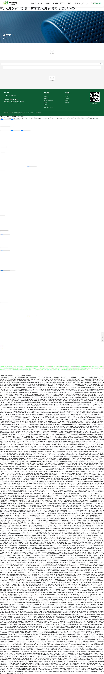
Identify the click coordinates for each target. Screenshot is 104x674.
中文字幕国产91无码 (47, 536)
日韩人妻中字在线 (61, 505)
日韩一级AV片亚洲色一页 (15, 646)
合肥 (32, 112)
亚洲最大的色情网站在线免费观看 (19, 463)
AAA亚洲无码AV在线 (89, 521)
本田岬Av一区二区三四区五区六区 (7, 627)
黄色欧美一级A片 (60, 404)
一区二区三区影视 (54, 516)
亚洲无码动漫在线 (81, 555)
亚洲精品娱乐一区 (97, 402)
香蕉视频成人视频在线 (55, 574)
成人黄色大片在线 (8, 451)
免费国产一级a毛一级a (12, 592)
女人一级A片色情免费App (95, 468)
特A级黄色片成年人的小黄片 (83, 493)
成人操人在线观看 (29, 496)
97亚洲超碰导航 (22, 649)
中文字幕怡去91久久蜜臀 (43, 654)
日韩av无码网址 (51, 511)
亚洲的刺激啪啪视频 (13, 649)
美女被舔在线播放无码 (55, 600)
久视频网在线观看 (96, 543)
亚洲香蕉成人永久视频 (51, 377)
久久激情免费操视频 (98, 658)
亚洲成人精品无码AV (22, 400)
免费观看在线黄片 (39, 653)
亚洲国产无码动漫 (37, 651)
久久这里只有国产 (53, 464)
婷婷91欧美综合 (25, 446)
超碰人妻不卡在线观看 (14, 389)
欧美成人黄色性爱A (55, 563)
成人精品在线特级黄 (52, 540)
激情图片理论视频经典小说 (84, 429)
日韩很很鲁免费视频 (42, 468)
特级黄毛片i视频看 (7, 436)
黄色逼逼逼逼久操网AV (64, 516)
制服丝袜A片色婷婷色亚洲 (42, 592)
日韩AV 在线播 (62, 442)
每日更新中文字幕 (85, 498)
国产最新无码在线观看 (83, 417)
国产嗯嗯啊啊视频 (53, 656)
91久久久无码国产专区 (61, 535)
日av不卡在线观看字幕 (9, 486)
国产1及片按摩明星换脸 (7, 407)
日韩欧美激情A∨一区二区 (83, 385)
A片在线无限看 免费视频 (37, 531)
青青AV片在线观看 (69, 505)
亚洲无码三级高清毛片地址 (30, 422)
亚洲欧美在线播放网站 (87, 663)
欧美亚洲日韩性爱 (44, 577)
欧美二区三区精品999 (41, 478)
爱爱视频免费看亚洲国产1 (36, 471)
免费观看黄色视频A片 (37, 402)
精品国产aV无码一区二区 (46, 394)
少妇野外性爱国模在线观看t (81, 536)
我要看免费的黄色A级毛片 (60, 468)
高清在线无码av (86, 410)
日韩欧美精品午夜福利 (92, 570)
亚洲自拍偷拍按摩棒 (73, 560)
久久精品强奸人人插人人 (17, 600)
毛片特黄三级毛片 (9, 513)
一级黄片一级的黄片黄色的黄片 (82, 511)
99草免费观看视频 (8, 498)
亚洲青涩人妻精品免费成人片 (49, 419)
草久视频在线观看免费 (87, 414)
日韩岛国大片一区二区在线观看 (35, 658)
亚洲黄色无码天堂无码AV (38, 484)
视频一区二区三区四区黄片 (40, 659)
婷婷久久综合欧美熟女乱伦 (13, 476)
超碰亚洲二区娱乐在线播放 (87, 653)
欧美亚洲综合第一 (75, 619)
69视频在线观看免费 (71, 382)
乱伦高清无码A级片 (79, 580)
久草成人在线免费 (71, 584)
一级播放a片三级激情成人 (60, 518)
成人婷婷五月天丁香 (16, 525)
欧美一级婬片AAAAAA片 (19, 474)
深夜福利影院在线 (7, 489)
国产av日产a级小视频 (10, 663)
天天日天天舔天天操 (96, 538)
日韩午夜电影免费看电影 (75, 501)
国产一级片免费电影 (61, 494)
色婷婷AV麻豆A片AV (16, 424)
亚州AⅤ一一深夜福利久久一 (82, 617)
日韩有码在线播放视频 (63, 540)
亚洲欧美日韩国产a (45, 651)
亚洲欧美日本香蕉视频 (83, 516)
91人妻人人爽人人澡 (46, 563)
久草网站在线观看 (52, 474)
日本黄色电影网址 (80, 521)
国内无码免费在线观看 (35, 493)
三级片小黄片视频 (97, 602)
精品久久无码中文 (59, 397)
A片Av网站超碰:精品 (88, 405)
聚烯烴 (45, 96)
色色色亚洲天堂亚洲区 (8, 528)
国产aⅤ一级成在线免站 (61, 632)
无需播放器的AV (56, 390)
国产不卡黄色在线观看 (92, 560)
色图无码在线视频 (21, 469)
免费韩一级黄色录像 (58, 389)
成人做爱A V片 (77, 567)
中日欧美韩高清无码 (7, 673)
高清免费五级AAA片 (75, 500)
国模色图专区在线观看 (57, 622)
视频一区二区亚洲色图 (92, 575)
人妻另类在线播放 (50, 545)
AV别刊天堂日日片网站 (54, 415)
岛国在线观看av (14, 585)
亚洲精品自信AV (11, 526)
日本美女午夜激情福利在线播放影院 (51, 646)
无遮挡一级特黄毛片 (70, 407)
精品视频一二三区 (73, 553)
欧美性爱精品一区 (37, 580)
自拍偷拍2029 (45, 595)
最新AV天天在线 (40, 454)
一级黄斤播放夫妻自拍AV (19, 486)
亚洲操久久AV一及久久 (43, 464)
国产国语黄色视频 (38, 669)
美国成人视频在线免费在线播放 (41, 434)
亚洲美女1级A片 (29, 419)
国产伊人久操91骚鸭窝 (83, 409)
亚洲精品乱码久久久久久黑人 (83, 568)
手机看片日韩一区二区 (75, 602)
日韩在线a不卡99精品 (67, 510)
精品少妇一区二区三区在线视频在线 (30, 664)
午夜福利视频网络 (23, 574)
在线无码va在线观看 (62, 607)
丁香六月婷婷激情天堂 (49, 382)
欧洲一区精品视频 (80, 400)
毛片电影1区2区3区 (15, 436)
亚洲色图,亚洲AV (96, 669)
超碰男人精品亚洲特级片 (75, 437)
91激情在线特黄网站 (27, 484)
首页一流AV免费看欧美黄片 (70, 493)
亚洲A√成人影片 (19, 642)
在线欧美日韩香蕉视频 (98, 558)
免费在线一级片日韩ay (62, 464)
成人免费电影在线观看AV (67, 394)
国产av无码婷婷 (94, 552)
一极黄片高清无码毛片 (42, 459)
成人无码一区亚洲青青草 (28, 557)
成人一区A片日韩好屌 (18, 513)
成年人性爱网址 (26, 595)
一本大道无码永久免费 (35, 523)
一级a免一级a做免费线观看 (33, 500)
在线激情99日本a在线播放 (95, 489)
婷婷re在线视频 (87, 538)
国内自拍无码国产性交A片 (50, 404)
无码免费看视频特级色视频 (72, 380)
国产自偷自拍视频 (32, 505)
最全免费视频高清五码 (39, 543)
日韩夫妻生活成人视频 (29, 552)
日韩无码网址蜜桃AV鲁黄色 (27, 659)
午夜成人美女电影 (57, 394)
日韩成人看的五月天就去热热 (83, 439)
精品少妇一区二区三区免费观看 (13, 599)
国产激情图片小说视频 (66, 463)
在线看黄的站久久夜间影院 (78, 649)
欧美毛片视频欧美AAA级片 (54, 562)
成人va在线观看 (98, 447)
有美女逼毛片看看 (74, 552)
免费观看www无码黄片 (15, 580)
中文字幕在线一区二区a (96, 604)
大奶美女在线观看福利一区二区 (19, 653)
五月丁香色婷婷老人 (36, 426)
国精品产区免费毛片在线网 (32, 602)
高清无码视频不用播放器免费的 (16, 558)
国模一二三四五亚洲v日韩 (81, 469)
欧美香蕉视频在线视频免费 (7, 459)
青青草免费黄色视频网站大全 (82, 486)
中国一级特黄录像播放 (84, 441)
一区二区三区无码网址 (8, 511)
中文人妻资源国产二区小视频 (15, 664)
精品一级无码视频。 (53, 666)
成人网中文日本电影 (92, 377)
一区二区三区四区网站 (73, 530)
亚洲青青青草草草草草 (12, 521)
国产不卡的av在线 (26, 577)
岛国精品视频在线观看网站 (54, 585)
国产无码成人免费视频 (29, 479)
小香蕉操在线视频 (60, 626)
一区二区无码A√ (88, 580)
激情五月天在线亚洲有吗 (14, 458)
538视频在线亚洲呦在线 (62, 565)
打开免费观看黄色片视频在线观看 (44, 587)
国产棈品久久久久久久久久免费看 (84, 543)
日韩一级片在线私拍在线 (41, 627)
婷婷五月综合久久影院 (87, 515)
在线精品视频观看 (32, 584)
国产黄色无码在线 (70, 399)
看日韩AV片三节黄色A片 (78, 415)
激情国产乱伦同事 (69, 626)
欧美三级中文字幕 (99, 572)
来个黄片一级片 (79, 639)
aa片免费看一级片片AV (17, 557)
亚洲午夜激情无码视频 (63, 656)
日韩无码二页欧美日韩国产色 (81, 389)
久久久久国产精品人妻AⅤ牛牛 (47, 523)
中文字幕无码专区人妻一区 (26, 426)
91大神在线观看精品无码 (73, 589)
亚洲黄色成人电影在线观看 (48, 604)
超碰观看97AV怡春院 (68, 647)
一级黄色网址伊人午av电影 (18, 656)
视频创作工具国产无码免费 (32, 474)
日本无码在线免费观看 (20, 510)
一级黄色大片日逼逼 (45, 600)
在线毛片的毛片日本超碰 (77, 612)
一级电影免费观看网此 (7, 575)
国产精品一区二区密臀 (82, 553)
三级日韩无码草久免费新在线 (92, 555)
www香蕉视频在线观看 (38, 409)
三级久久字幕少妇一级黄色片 (49, 626)
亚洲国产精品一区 (96, 599)
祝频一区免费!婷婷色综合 (65, 649)
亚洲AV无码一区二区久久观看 (14, 641)
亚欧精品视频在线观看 (21, 500)
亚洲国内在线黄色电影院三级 (57, 664)
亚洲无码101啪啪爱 (52, 459)
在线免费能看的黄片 (44, 449)
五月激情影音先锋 (78, 587)
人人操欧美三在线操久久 (86, 602)
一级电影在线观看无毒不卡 (23, 377)
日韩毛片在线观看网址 (42, 458)
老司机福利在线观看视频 (48, 489)
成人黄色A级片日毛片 (37, 671)
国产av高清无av (28, 399)
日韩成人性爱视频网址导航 (39, 407)
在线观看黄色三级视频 (17, 607)
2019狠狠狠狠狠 (97, 481)
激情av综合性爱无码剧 (25, 570)
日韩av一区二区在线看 (17, 548)
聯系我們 (67, 102)
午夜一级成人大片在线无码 (19, 501)
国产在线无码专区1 (93, 511)
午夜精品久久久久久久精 (48, 668)
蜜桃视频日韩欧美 (9, 614)
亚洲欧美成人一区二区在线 (75, 498)
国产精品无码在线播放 (63, 513)
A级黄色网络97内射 (59, 400)
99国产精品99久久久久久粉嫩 (37, 641)
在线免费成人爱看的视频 (60, 484)
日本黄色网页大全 (77, 636)
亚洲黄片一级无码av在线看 (6, 375)
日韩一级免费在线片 (69, 379)
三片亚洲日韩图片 (70, 392)
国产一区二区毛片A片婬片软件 (94, 506)
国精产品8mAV (26, 548)
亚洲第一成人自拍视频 (74, 594)
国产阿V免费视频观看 (12, 404)
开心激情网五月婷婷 (17, 407)
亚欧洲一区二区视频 (54, 584)
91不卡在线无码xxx (30, 491)
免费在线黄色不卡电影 (91, 535)
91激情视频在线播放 (51, 634)
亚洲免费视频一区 (14, 584)
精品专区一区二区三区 (27, 407)
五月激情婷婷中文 (39, 624)
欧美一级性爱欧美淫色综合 (28, 494)
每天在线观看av (69, 590)
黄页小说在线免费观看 (72, 466)
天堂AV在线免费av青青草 (46, 493)
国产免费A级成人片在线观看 (94, 540)
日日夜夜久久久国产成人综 (80, 456)
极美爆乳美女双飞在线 (45, 463)
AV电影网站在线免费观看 (63, 621)
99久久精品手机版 (31, 545)
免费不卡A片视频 (79, 526)
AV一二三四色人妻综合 (82, 592)
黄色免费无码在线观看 (16, 523)
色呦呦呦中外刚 (51, 400)
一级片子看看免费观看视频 (78, 574)
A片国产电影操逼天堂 (46, 508)
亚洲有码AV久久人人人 (62, 377)
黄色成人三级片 (92, 385)
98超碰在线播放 (65, 491)
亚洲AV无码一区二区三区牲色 (53, 410)
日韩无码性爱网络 (50, 631)
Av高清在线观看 (87, 392)
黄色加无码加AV (53, 637)
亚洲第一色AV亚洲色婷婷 (69, 469)
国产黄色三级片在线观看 (28, 604)
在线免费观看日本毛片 (54, 663)
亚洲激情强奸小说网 (95, 513)
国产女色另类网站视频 (70, 526)
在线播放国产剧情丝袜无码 (49, 473)
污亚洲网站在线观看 (59, 619)
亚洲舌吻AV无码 (58, 671)
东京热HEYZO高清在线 (22, 520)
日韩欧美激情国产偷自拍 (24, 488)
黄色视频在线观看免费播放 (37, 397)
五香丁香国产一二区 (41, 542)
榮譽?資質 (67, 100)
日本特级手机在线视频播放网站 (66, 481)
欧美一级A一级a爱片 (88, 609)
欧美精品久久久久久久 (9, 471)
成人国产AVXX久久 (82, 390)
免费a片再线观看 (39, 385)
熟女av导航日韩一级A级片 (21, 481)
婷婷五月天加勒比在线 (93, 666)
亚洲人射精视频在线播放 (27, 421)
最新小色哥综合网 (10, 621)
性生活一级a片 (10, 654)
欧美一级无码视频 (42, 501)
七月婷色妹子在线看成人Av (41, 594)
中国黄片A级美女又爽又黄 (64, 506)
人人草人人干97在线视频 (91, 461)
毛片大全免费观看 (73, 563)
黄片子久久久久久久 (45, 525)
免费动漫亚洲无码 (82, 535)
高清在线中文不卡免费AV (77, 421)
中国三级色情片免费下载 (92, 577)
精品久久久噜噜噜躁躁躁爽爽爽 (54, 520)
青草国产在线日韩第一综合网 (54, 429)
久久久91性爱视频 (83, 594)
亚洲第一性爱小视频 (37, 565)
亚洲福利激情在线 (57, 599)
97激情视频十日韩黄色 (85, 533)
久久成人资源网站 (18, 432)
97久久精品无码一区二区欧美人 (30, 575)
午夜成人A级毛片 (87, 427)
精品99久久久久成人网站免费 (49, 535)
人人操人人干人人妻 (42, 387)
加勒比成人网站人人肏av (52, 659)
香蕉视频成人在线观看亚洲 (59, 412)
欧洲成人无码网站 (48, 531)
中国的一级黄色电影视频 (60, 473)
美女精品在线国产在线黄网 (66, 415)
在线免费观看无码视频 (53, 481)
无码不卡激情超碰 (94, 542)
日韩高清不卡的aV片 (61, 454)
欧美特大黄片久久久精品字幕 (30, 513)
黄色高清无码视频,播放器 (19, 621)
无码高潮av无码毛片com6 (21, 387)
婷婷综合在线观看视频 (40, 545)
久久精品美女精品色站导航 (50, 454)
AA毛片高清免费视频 (78, 590)
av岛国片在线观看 (72, 486)
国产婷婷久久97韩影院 (56, 579)
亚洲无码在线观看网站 (93, 536)
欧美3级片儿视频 (45, 405)
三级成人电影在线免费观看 (28, 646)
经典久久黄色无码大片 (32, 459)
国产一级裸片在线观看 (95, 441)
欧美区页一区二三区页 (37, 644)
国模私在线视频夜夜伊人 (48, 548)
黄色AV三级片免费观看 (38, 483)
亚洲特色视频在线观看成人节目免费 (15, 609)
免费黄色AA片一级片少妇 (27, 525)
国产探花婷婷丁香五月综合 (85, 661)
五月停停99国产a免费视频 (48, 671)
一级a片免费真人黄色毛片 (58, 605)
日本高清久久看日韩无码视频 (56, 651)
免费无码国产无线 (98, 422)
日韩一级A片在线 (98, 605)
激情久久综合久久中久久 (17, 479)
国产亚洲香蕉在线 (7, 463)
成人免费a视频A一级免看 (64, 602)
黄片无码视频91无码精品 (74, 513)
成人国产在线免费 (31, 481)
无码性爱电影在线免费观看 (15, 659)
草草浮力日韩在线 (50, 422)
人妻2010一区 (99, 444)
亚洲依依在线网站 (19, 422)
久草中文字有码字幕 (77, 631)
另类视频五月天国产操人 (62, 624)
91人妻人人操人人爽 (31, 568)
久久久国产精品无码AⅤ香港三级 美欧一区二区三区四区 (48, 491)
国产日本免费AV (23, 611)
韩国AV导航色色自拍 (50, 441)
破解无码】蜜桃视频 (30, 528)
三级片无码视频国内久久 (59, 379)
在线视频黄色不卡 (40, 568)
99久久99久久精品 (16, 405)
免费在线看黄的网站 (76, 414)
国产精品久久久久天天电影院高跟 (24, 483)
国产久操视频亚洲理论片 (57, 493)
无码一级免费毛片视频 (12, 419)
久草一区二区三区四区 (55, 426)
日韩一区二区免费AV (88, 421)
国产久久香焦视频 (8, 557)
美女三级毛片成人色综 (43, 602)
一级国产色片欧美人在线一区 (21, 412)
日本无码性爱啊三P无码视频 (8, 387)
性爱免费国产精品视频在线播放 (20, 392)
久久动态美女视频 (74, 409)
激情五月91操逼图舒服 (81, 471)
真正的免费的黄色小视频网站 (90, 649)
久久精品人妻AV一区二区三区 (68, 520)
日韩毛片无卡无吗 (67, 622)
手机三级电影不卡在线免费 (60, 382)
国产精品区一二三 (72, 543)
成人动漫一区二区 (99, 656)
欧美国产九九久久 (59, 511)
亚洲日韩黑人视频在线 (66, 429)
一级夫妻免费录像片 (18, 468)
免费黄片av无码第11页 (79, 518)
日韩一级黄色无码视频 (44, 574)
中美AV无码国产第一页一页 (8, 587)
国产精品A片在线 (77, 481)
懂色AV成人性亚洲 (72, 656)
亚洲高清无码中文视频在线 (29, 395)
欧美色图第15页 (88, 382)
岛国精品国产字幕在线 (52, 478)
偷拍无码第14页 (33, 547)
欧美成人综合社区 (31, 653)
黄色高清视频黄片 (95, 533)
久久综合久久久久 (20, 553)
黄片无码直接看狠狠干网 (68, 397)
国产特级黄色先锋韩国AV (81, 634)
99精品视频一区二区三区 (54, 558)
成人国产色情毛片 (75, 506)
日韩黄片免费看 (94, 589)
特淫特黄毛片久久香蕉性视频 (44, 611)
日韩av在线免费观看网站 (94, 516)
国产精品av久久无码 (83, 562)
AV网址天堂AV (46, 644)
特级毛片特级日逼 (73, 646)
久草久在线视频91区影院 (10, 550)
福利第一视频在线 (82, 560)
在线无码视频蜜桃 (87, 387)
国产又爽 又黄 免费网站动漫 (84, 431)
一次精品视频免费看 (50, 542)
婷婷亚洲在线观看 (12, 500)
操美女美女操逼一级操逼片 (73, 666)
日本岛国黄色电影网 (81, 656)
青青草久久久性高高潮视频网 (31, 654)
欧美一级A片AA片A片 (78, 609)
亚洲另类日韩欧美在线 (40, 528)
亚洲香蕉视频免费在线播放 (19, 555)
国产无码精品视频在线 (33, 562)
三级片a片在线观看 (87, 600)
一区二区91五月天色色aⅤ (37, 389)
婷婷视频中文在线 (55, 515)
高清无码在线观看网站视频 (85, 627)
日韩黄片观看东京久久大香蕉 (76, 446)
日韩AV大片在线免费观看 (16, 421)
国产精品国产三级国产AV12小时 (41, 590)
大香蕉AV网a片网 (64, 531)
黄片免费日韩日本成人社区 (30, 451)
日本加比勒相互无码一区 (46, 390)
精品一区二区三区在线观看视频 (54, 446)
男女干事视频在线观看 (73, 607)
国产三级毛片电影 (80, 538)
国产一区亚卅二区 (36, 663)
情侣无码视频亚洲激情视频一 (84, 412)
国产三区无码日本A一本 (85, 624)
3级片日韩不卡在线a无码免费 (73, 642)
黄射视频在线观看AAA (10, 481)
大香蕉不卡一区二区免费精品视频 (91, 399)
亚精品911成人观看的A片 (70, 568)
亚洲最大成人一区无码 (47, 609)
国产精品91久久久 (82, 607)
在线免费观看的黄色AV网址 (59, 669)
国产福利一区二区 (65, 446)
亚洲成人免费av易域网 (14, 617)
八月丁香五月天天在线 (58, 587)
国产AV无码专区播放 (98, 400)
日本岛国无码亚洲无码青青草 (53, 553)
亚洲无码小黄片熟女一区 (72, 614)
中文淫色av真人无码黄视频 (17, 397)
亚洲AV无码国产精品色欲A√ (69, 617)
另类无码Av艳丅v (5, 426)
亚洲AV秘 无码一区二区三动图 (19, 673)
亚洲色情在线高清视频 (10, 466)
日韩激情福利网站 (18, 494)
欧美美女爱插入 (49, 439)
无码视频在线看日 (4, 558)
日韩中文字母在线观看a (95, 410)
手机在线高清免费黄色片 (86, 474)
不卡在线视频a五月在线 (87, 558)
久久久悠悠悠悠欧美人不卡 (95, 616)
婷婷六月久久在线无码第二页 (67, 405)
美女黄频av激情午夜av (18, 614)
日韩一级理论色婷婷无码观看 (43, 584)
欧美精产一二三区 (43, 649)
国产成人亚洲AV (63, 486)
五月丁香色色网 (17, 464)
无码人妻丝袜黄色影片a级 (54, 594)
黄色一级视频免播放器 (19, 444)
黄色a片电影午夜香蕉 (29, 518)
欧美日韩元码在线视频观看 (19, 511)
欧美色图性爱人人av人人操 (21, 526)
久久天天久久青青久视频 (61, 417)
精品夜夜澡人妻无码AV (98, 663)
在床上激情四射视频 (89, 528)
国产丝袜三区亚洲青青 (84, 380)
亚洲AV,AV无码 (52, 592)
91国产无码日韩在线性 (16, 547)
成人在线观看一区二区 (79, 479)
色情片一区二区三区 (33, 436)
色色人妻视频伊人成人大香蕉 (87, 478)
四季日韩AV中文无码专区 (53, 500)
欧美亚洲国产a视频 (35, 476)
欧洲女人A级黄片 (57, 439)
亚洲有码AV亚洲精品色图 (46, 414)
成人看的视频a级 (31, 538)
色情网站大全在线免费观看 (32, 452)
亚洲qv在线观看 (98, 592)
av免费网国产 (63, 642)
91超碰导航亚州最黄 (88, 526)
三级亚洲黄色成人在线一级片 (34, 636)
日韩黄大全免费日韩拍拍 (54, 577)
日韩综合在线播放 (75, 542)
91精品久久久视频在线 (69, 456)
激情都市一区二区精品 (12, 520)
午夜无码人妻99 (17, 597)
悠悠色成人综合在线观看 (21, 636)
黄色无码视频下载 (87, 590)
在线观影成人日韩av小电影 (74, 653)
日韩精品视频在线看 (39, 404)
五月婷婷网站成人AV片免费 (58, 521)
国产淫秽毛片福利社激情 (77, 671)
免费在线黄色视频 (71, 575)
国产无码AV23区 (30, 439)
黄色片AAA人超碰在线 (55, 654)
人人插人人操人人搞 (14, 574)
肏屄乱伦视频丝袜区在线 (63, 437)
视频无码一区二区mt (81, 565)
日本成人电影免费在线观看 (46, 424)
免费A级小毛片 (38, 668)
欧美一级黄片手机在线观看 (72, 494)
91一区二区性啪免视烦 (94, 384)
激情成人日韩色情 (63, 567)
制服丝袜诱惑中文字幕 (86, 567)
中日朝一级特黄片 (63, 653)
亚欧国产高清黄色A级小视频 (59, 380)
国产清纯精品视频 (84, 666)
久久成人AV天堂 (77, 647)
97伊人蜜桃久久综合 (23, 584)
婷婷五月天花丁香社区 (97, 387)
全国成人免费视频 (61, 407)
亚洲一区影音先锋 (46, 614)
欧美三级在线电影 (58, 617)
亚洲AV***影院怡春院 (23, 429)
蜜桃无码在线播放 (65, 390)
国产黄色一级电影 (92, 484)
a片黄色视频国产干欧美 (37, 444)
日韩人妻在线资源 (10, 644)
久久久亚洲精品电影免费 (55, 405)
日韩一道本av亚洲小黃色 (64, 552)
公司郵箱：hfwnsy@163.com (11, 99)
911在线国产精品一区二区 (70, 592)
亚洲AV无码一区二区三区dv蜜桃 (86, 434)
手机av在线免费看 (21, 419)
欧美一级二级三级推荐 (68, 395)
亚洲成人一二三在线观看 (95, 486)
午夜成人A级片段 (84, 622)
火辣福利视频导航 (65, 409)
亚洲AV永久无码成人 (82, 404)
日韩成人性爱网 (3, 377)
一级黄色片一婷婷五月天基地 (11, 473)
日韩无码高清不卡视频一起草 (34, 666)
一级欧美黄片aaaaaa (14, 426)
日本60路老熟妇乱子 (32, 521)
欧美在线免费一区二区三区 (87, 510)
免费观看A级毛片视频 (5, 421)
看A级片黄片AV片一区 (49, 543)
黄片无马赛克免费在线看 (92, 494)
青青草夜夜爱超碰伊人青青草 (14, 493)
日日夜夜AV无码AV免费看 (6, 531)
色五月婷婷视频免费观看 (11, 400)
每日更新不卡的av (9, 565)
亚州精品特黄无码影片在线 (47, 636)
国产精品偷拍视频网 (9, 468)
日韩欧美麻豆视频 (43, 589)
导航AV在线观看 (46, 442)
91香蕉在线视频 (39, 510)
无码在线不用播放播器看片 (13, 622)
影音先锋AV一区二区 (35, 597)
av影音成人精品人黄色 (28, 565)
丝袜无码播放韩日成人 (7, 399)
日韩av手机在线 (66, 444)
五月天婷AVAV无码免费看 (21, 505)
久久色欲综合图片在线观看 (74, 464)
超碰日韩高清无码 (73, 452)
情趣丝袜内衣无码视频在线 (67, 579)
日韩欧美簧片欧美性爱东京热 (50, 570)
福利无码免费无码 (22, 669)
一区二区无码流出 (61, 595)
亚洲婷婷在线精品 (65, 452)
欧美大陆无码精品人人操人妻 (24, 535)
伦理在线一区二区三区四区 (11, 602)
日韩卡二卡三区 (90, 404)
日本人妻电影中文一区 (15, 530)
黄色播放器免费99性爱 (62, 466)
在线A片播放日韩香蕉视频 (50, 632)
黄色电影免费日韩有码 (85, 491)
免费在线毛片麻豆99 (97, 515)
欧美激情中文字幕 (87, 476)
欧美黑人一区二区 (50, 528)
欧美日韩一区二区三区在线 (34, 390)
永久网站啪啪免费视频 (66, 612)
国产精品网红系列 (21, 602)
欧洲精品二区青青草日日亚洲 (67, 668)
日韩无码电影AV (47, 641)
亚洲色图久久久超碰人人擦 (64, 434)
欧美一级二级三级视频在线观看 (91, 463)
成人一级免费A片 (5, 584)
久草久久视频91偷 (38, 419)
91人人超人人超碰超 (55, 597)
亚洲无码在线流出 (14, 647)
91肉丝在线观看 (50, 468)
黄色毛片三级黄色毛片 (59, 572)
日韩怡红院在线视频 (49, 395)
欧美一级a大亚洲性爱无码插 (72, 436)
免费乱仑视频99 (64, 562)
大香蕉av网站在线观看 (81, 520)
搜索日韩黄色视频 (83, 494)
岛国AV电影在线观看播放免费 (13, 533)
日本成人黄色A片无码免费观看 (73, 604)
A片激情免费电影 (26, 607)
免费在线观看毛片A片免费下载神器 (27, 384)
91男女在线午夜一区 (97, 631)
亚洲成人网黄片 (26, 380)
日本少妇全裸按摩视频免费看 (54, 612)
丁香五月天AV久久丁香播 (21, 639)
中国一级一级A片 (26, 432)
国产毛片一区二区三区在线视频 (91, 446)
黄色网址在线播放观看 (90, 574)
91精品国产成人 (15, 488)
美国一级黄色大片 (27, 609)
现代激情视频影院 (7, 484)
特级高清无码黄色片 (49, 550)
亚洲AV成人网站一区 (52, 384)
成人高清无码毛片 (38, 646)
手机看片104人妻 (41, 547)
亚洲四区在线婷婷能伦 (45, 597)
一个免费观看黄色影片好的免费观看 (34, 473)
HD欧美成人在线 (82, 651)
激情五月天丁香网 (69, 664)
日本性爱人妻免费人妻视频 (55, 661)
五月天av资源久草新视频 (83, 466)
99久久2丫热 (19, 550)
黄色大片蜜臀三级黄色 (22, 521)
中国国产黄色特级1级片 (43, 661)
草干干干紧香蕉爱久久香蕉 (97, 427)
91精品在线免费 (39, 616)
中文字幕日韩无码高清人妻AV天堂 (85, 422)
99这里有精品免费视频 (78, 523)
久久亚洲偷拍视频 (15, 437)
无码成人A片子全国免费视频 (23, 632)
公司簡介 (67, 96)
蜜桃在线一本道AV (56, 641)
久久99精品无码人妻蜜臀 (18, 552)
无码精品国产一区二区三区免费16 (52, 642)
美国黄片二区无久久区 (57, 609)
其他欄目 (67, 93)
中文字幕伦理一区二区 (87, 636)
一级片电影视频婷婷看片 (88, 545)
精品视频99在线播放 (69, 528)
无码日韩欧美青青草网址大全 (45, 412)
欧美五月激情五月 (34, 446)
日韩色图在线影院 (91, 419)
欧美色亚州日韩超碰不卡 (84, 525)
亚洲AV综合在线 (15, 589)
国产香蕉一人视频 (20, 442)
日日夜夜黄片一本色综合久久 (40, 553)
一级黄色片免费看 (42, 446)
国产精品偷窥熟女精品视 (20, 491)
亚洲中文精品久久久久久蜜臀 (49, 565)
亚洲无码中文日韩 (44, 558)
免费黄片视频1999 (43, 400)
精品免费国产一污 (22, 647)
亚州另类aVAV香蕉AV (13, 390)
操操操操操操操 (9, 501)
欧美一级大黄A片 (47, 444)
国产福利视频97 (11, 518)
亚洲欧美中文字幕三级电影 (88, 447)
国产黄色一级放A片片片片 (89, 449)
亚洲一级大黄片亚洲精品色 (38, 498)
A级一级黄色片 (52, 590)
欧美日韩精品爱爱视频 (65, 515)
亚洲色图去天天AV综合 (74, 540)
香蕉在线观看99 (33, 377)
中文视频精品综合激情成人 (39, 530)
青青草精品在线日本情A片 (28, 550)
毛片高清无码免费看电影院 (85, 582)
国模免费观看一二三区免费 (76, 663)
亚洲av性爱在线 (11, 538)
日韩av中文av (70, 567)
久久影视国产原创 (82, 570)
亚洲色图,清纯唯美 (26, 597)
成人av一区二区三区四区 (33, 574)
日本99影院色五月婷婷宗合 (21, 540)
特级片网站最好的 (6, 380)
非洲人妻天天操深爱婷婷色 (33, 579)
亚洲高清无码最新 (48, 605)
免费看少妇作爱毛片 (96, 474)
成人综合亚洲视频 (27, 600)
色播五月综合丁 (56, 531)
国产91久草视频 (58, 510)
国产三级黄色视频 (72, 377)
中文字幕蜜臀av (89, 452)
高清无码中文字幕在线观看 (26, 489)
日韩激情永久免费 (30, 404)
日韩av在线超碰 (43, 417)
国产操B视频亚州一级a (69, 511)
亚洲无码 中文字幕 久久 (8, 410)
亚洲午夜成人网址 (98, 521)
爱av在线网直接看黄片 (16, 516)
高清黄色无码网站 (87, 629)
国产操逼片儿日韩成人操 (81, 575)
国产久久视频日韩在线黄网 (16, 624)
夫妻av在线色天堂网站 (75, 533)
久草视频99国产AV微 (61, 634)
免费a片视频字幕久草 (71, 639)
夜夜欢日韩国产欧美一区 (41, 410)
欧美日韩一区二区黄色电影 (81, 397)
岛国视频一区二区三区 (68, 636)
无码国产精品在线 (51, 427)
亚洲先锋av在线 (15, 658)
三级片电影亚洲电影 (93, 562)
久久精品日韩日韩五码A (98, 382)
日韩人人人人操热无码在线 (37, 432)
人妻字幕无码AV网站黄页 (84, 552)
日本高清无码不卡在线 (72, 468)
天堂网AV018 (75, 429)
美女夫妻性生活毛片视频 (79, 461)
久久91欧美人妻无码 (65, 654)
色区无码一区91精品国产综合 (90, 612)
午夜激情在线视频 (63, 557)
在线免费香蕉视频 (45, 607)
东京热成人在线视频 (39, 479)
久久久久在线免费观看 (92, 607)
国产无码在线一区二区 (94, 380)
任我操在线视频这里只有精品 (71, 548)
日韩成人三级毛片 (83, 614)
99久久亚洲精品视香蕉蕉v (83, 468)
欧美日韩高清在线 (52, 595)
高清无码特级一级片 (36, 609)
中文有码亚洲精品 (76, 489)
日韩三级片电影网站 (56, 424)
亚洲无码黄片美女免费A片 (45, 664)
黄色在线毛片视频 (47, 471)
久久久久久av (41, 642)
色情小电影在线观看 (45, 533)
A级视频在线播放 (33, 661)
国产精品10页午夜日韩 (51, 494)
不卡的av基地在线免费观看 (43, 437)
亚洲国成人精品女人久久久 (67, 449)
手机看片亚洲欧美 (62, 575)
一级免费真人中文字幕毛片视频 (15, 634)
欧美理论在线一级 (57, 414)
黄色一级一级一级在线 (82, 632)
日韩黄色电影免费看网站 (60, 604)
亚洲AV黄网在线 (53, 639)
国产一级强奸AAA (11, 456)
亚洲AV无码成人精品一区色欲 (50, 624)
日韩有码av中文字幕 (16, 536)
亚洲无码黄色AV (62, 392)
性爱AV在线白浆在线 (26, 375)
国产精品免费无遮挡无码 (50, 498)
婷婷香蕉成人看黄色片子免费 (96, 587)
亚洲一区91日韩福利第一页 (62, 385)
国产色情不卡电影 (79, 405)
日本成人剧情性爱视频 (68, 609)
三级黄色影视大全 (77, 605)
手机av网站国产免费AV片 (32, 400)
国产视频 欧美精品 (12, 590)
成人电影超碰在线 (61, 432)
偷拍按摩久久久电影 (48, 421)
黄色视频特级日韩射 (78, 449)
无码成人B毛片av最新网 (92, 469)
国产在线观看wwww (78, 629)
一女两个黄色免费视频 (9, 464)
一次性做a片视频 (97, 653)
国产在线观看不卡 (6, 530)
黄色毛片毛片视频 (8, 548)
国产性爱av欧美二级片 (48, 669)
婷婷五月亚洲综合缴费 (47, 599)
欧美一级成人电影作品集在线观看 (68, 439)
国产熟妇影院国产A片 (22, 579)
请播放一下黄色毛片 (82, 621)
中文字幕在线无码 (26, 634)
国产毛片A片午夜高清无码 (61, 441)
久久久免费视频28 (29, 409)
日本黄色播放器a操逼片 (53, 431)
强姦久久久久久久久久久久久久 (69, 424)
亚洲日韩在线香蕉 (67, 427)
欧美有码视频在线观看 (38, 399)
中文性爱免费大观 (92, 632)
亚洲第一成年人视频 (47, 496)
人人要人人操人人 (10, 444)
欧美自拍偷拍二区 (41, 451)
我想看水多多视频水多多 (81, 584)
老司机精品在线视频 (22, 666)
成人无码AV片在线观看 (82, 484)
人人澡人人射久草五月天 (83, 459)
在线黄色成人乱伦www (94, 595)
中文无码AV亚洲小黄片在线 (20, 459)
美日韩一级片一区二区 (78, 458)
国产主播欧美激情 (16, 531)
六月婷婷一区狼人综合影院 (93, 456)
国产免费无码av (70, 545)
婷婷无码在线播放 (71, 538)
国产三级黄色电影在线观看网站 (10, 409)
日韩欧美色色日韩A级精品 (19, 528)
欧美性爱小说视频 (72, 385)
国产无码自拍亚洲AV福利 (90, 394)
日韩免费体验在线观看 (85, 542)
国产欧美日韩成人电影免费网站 (65, 659)
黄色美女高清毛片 (24, 458)
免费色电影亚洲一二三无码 (26, 533)
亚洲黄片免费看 (95, 629)
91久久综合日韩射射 (21, 441)
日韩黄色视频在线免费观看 (22, 631)
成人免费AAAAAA (6, 414)
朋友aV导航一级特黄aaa (13, 508)
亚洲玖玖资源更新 (54, 442)
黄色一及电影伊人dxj (76, 658)
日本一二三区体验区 (7, 525)
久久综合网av (46, 486)
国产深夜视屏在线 (61, 458)
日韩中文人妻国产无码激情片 (74, 447)
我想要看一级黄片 (95, 627)
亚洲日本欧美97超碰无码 (60, 503)
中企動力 (28, 112)
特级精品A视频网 (90, 656)
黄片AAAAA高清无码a (87, 631)
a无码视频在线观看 (6, 567)
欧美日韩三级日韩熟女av (25, 402)
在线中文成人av (25, 547)
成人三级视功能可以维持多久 (17, 572)
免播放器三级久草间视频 (18, 496)
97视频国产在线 (74, 434)
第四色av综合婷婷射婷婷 (11, 382)
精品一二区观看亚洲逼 (85, 513)
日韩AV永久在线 (59, 647)
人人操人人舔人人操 (94, 525)
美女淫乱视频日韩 (79, 407)
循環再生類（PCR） (49, 107)
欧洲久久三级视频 (70, 419)
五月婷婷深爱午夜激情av (21, 538)
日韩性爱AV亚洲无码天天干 (18, 399)
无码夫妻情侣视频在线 (31, 592)
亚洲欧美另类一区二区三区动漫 (15, 434)
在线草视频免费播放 (37, 496)
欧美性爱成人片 (9, 671)
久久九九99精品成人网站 (84, 530)
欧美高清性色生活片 (31, 629)
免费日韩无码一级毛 (14, 626)
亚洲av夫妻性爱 (49, 547)
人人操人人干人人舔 (43, 562)
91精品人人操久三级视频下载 (50, 432)
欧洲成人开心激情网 (51, 560)
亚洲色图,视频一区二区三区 (37, 382)
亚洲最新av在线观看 (13, 666)
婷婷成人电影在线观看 (62, 570)
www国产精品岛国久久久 (36, 488)
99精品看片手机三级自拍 (41, 647)
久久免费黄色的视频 (53, 434)
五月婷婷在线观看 (34, 515)
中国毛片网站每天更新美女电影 (25, 414)
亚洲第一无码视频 (22, 629)
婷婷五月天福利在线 (33, 427)
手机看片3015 (11, 412)
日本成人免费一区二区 (72, 417)
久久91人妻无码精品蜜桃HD (61, 447)
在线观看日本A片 (51, 417)
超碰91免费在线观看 (34, 461)
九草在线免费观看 (25, 436)
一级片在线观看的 (60, 542)
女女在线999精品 (6, 572)
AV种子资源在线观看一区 (22, 385)
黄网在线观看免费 (6, 626)
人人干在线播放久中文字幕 (67, 641)
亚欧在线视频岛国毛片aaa (93, 637)
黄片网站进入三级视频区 (24, 476)
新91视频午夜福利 (4, 384)
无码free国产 (25, 464)
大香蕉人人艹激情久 (96, 414)
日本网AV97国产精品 (49, 447)
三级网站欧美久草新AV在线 (88, 473)
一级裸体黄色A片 (27, 397)
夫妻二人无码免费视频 (27, 536)
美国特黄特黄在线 (62, 451)
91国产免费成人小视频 (94, 417)
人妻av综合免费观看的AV (18, 394)
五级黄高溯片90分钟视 (5, 619)
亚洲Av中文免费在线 (88, 639)
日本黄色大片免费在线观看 (32, 501)
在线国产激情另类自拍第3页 (89, 508)
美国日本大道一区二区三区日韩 (81, 611)
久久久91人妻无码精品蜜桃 (84, 646)
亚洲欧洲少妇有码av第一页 (64, 637)
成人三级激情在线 (97, 503)
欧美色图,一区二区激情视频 (32, 555)
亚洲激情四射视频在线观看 (84, 654)
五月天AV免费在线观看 (49, 616)
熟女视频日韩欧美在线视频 (42, 656)
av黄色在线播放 (17, 542)
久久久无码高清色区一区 (10, 631)
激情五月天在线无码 (13, 562)
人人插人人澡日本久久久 (15, 446)
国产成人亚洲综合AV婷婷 (43, 575)
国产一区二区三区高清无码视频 (35, 526)
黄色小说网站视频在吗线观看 (23, 382)
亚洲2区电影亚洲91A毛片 (46, 622)
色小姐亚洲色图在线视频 (94, 442)
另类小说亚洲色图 (19, 518)
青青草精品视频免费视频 (9, 639)
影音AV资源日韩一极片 (29, 668)
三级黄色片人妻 (20, 409)
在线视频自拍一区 (99, 626)
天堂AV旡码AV (28, 444)
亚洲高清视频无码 (70, 611)
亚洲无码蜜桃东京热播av (61, 483)
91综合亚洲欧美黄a (10, 491)
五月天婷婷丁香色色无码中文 (58, 611)
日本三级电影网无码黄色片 (13, 594)
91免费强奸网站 (44, 585)
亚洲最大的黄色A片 (67, 671)
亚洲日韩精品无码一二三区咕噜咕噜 (63, 489)
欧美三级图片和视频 (4, 574)
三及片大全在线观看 (55, 452)
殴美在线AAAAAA (39, 538)
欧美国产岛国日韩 (61, 639)
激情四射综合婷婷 (36, 600)
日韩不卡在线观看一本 (29, 614)
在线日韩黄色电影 (45, 663)
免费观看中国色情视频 (48, 399)
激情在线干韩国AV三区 (55, 463)
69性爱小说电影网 (41, 441)
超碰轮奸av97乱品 (87, 488)
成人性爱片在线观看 (92, 496)
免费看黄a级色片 (83, 506)
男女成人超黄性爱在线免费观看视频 (32, 456)
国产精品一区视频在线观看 (34, 431)
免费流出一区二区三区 (40, 439)
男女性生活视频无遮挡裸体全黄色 (48, 580)
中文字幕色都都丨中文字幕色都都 (73, 669)
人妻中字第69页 (10, 542)
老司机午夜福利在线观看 (28, 434)
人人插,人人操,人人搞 (79, 579)
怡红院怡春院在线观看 (8, 616)
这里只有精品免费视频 (49, 572)
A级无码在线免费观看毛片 (57, 525)
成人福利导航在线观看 (34, 412)
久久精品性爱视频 (71, 503)
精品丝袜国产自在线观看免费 (54, 627)
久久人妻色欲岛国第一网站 (85, 436)
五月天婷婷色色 (29, 486)
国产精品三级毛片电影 (66, 410)
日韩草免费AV (57, 668)
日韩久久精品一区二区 (71, 595)
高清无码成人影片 (64, 563)
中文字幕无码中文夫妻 (14, 611)
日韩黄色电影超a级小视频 (44, 567)
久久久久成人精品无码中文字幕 (96, 617)
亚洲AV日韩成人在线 (70, 580)
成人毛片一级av (26, 558)
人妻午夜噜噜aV (57, 479)
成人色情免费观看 (31, 647)
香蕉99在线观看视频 (86, 437)
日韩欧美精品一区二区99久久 (15, 604)
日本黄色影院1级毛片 (10, 442)
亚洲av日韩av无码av (11, 636)
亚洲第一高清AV (54, 533)
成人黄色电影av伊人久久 (30, 656)
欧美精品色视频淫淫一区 (13, 543)
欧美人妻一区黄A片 (46, 402)
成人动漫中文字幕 (29, 394)
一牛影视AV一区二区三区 (23, 661)
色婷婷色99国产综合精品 (63, 384)
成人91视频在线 (68, 387)
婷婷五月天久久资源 (84, 557)
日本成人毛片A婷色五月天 (36, 503)
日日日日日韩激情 (11, 651)
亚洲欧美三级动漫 (62, 436)
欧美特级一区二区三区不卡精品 (44, 521)
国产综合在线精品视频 (33, 392)
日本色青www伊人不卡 (37, 535)
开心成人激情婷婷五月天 (81, 377)
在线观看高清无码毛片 (24, 415)
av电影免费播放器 (76, 599)
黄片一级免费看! (12, 431)
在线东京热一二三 (40, 629)
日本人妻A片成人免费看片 (41, 384)
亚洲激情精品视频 (98, 644)
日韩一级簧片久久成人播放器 (12, 506)
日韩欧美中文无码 (8, 479)
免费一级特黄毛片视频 (14, 384)
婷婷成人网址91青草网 (42, 513)
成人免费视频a (53, 436)
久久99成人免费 (29, 469)
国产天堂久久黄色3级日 (84, 589)
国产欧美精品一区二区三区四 (79, 597)
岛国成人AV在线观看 (7, 395)
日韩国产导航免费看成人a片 (96, 498)
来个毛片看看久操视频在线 (35, 582)
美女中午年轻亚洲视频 (45, 516)
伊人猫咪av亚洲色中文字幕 (83, 426)
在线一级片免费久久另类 (22, 427)
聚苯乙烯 (46, 98)
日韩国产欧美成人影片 (23, 582)
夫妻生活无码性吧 (73, 390)
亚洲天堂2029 (94, 424)
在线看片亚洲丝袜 (69, 629)
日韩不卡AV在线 (21, 473)
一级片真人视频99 (25, 405)
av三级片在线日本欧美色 (76, 515)
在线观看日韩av (73, 621)
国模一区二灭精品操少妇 (56, 582)
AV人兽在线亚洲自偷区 (30, 510)
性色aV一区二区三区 (38, 421)
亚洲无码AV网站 (45, 426)
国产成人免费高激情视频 (82, 442)
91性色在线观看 (94, 661)
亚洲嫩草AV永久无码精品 (60, 545)
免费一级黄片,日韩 (41, 377)
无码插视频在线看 (92, 553)
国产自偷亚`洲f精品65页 (16, 484)
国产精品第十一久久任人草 (37, 605)
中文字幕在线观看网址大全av (88, 585)
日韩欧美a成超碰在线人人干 (96, 530)
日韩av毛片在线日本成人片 (93, 471)
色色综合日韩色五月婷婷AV (33, 463)
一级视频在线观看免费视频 (82, 595)
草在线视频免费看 (82, 563)
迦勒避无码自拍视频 (43, 621)
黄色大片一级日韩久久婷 (25, 599)
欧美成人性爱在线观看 (37, 617)
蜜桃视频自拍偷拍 (68, 631)
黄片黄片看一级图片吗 (80, 528)
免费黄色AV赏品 (70, 454)
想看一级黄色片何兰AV (87, 669)
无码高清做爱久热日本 (69, 389)
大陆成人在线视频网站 (70, 471)
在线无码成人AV (69, 523)
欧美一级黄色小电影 (15, 402)
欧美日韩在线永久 (84, 642)
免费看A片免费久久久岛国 (87, 658)
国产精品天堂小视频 (97, 636)
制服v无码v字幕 (21, 585)
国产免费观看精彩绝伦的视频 (75, 585)
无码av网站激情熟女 (52, 513)
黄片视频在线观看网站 (32, 387)
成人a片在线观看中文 (30, 616)
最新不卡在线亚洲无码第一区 (66, 461)
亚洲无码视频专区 (58, 395)
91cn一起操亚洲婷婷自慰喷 (41, 552)
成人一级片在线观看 (78, 547)
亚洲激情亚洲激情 (43, 612)
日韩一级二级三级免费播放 (28, 624)
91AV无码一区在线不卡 (75, 384)
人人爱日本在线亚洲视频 (21, 431)
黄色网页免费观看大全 (66, 414)
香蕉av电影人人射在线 (52, 501)
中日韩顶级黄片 (58, 422)
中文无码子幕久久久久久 (5, 589)
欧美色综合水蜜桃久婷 (77, 387)
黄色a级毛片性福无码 (69, 488)
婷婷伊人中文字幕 (88, 407)
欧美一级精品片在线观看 (84, 548)
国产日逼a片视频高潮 (17, 498)
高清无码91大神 (37, 525)
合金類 (45, 105)
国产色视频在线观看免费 (24, 389)
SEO (34, 112)
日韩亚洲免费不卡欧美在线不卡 (74, 473)
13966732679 (96, 3)
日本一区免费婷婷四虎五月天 (81, 668)
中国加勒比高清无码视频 (70, 572)
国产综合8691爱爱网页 (72, 555)
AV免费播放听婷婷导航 (56, 402)
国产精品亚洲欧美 (91, 634)
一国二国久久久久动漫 (5, 402)
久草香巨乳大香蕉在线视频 (35, 637)
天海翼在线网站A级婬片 (12, 605)
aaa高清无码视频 (64, 553)
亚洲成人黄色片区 (93, 409)
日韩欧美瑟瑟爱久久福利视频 (80, 664)
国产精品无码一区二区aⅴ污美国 (73, 432)
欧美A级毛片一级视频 (70, 616)
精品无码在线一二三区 (54, 486)
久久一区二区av (13, 427)
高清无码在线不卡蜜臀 (92, 621)
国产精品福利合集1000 (85, 500)
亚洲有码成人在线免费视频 (19, 452)
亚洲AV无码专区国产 (61, 538)
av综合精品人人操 (26, 560)
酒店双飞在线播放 (45, 639)
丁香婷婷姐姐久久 (92, 389)
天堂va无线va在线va (20, 466)
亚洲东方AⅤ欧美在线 (73, 570)
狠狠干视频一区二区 (97, 639)
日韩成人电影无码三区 (62, 530)
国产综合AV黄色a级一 (31, 478)
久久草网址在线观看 (39, 550)
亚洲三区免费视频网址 (80, 454)
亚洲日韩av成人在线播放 (11, 469)
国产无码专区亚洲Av (27, 498)
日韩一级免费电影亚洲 (60, 523)
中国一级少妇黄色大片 (13, 629)
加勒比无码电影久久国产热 (79, 626)
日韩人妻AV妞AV (37, 533)
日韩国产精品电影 (72, 565)
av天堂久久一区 (37, 604)
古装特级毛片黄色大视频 (77, 463)
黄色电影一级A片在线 (75, 474)
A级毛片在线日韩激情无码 (57, 488)
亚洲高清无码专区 (36, 414)
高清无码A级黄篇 (78, 545)
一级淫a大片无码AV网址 (11, 503)
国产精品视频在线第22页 (16, 560)
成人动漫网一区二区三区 (48, 617)
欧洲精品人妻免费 (82, 452)
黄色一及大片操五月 (59, 631)
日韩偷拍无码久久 (55, 508)
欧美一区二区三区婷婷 (86, 647)
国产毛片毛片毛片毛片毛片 (25, 617)
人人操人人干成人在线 (8, 452)
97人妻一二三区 (74, 627)
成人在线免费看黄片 (84, 489)
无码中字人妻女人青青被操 (87, 605)
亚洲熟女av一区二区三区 (90, 479)
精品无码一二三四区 (65, 627)
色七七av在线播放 (60, 387)
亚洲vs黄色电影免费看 (49, 510)
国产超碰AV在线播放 (23, 562)
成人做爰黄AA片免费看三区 (32, 621)
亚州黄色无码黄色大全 (58, 496)
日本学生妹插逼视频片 (53, 552)
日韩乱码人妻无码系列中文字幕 (29, 542)
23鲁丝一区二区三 (64, 594)
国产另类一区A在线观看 (64, 533)
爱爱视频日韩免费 (83, 637)
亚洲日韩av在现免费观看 (86, 464)
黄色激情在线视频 (49, 629)
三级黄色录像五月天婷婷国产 (34, 508)
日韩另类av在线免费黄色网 (53, 461)
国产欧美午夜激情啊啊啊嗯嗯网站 (51, 653)
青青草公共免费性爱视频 (35, 405)
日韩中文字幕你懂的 (17, 565)
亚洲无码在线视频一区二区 (68, 536)
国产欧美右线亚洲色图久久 (46, 456)
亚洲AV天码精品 (43, 634)
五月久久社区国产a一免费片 (94, 594)
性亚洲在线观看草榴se (45, 579)
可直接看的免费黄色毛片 (44, 436)
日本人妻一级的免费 (90, 626)
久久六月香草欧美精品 (91, 520)
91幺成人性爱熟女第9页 (65, 558)
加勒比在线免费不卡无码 (59, 629)
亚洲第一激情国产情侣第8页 (81, 616)
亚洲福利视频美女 (21, 404)
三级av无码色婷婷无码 (92, 651)
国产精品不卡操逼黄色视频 (44, 452)
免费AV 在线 (76, 582)
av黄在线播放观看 (75, 622)
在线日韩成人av (43, 461)
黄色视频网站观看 (52, 458)
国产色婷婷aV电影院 (9, 597)
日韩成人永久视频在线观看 (11, 661)
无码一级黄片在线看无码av (71, 412)
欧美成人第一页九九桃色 (22, 379)
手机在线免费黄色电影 (17, 395)
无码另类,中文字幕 (18, 471)
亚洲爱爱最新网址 (4, 664)
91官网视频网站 (11, 540)
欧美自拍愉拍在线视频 (58, 456)
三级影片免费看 (30, 669)
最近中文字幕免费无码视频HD (90, 671)
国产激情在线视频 (12, 385)
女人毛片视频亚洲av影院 (59, 399)
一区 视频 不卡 (63, 584)
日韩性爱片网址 (78, 503)
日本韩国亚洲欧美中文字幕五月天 (81, 505)
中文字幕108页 (10, 494)
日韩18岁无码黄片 (44, 415)
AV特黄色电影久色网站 (96, 429)
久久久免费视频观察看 (71, 484)
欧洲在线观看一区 (14, 429)
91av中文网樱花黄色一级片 (19, 478)
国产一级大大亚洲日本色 (35, 595)
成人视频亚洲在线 (79, 392)
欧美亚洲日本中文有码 (71, 442)
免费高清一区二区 (33, 458)
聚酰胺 (45, 102)
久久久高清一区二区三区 (33, 417)
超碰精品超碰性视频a (18, 410)
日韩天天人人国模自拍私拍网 (17, 567)
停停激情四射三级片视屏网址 (49, 526)
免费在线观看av (60, 568)
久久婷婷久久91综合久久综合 (66, 476)
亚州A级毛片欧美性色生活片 (10, 417)
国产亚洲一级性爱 (24, 622)
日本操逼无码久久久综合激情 (68, 402)
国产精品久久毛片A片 (25, 461)
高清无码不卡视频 (40, 395)
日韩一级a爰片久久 (32, 437)
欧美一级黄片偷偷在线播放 (62, 560)
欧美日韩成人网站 (23, 658)
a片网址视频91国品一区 (11, 568)
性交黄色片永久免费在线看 (74, 557)
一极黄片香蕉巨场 (78, 488)
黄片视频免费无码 (31, 627)
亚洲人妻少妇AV (40, 505)
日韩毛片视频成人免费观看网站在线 (12, 570)
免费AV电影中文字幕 (34, 449)
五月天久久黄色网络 (72, 632)
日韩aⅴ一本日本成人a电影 (66, 577)
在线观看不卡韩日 (4, 659)
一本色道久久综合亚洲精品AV (75, 550)
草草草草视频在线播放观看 (19, 616)
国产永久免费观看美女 (15, 449)
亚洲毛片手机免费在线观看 (37, 570)
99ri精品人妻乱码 (67, 525)
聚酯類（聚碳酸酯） (49, 100)
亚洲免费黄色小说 (89, 379)
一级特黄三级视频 (77, 510)
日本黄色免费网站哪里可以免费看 (27, 626)
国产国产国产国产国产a (77, 410)
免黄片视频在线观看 (23, 390)
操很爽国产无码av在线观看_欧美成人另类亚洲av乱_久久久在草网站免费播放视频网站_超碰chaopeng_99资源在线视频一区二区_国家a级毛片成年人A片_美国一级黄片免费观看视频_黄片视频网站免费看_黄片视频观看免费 (49, 118)
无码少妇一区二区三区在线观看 (26, 543)
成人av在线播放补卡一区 (20, 587)
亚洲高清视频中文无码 (59, 548)
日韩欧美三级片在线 (73, 431)
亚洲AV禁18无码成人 (76, 558)
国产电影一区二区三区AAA (6, 552)
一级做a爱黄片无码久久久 (50, 568)
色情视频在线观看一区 (9, 474)
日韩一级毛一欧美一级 (31, 441)
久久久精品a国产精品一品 (63, 501)
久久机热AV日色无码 (30, 466)
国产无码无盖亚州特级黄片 (68, 479)
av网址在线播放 (91, 592)
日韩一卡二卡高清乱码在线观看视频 (25, 590)
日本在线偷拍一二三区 (68, 582)
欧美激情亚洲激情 (74, 516)
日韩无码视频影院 (96, 567)
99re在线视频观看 (6, 397)
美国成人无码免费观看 (37, 536)
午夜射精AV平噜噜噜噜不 (78, 659)
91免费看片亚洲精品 (7, 405)
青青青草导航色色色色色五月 (88, 550)
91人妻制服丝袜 (62, 614)
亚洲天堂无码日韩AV (79, 379)
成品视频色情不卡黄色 (69, 547)
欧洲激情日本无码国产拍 (55, 449)
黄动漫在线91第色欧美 (11, 668)
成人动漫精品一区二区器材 (27, 530)
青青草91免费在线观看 (21, 439)
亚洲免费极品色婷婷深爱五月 (67, 600)
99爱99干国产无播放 (71, 451)
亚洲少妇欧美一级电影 (5, 560)
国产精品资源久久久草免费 (67, 644)
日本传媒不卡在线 (14, 582)
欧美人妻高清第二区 (84, 619)
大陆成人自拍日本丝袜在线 (79, 395)
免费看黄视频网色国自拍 (61, 589)
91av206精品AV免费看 (10, 422)
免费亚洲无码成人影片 (59, 616)
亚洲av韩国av (44, 429)
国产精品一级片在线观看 (7, 392)
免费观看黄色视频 (50, 619)
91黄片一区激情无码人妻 (73, 441)
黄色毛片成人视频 (95, 431)
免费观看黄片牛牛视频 (29, 442)
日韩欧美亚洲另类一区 (39, 469)
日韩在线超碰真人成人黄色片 (33, 639)
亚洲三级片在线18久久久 (5, 658)
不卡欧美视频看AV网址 (75, 478)
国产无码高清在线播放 (72, 535)
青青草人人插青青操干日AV (38, 447)
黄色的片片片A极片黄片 (9, 510)
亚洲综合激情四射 (74, 637)
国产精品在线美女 (85, 501)
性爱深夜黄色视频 (35, 634)
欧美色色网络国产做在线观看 (37, 632)
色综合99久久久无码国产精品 (30, 642)
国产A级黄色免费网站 (35, 607)
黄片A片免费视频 (68, 605)
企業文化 (67, 98)
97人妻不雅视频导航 (64, 508)
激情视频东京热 (73, 422)
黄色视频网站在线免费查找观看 (71, 651)
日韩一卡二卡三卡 (96, 464)
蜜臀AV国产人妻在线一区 (93, 622)
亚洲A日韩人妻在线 (63, 431)
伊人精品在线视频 (48, 469)
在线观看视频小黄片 (38, 518)
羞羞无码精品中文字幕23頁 (36, 548)
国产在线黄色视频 (28, 671)
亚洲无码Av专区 (66, 422)
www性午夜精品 (38, 614)
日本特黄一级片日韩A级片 (87, 644)
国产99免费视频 (24, 516)
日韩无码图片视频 (32, 540)
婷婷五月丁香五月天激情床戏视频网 (84, 402)
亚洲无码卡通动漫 (71, 634)
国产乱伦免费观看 (29, 553)
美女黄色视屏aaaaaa (32, 464)
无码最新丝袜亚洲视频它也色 (30, 468)
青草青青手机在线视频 (11, 379)
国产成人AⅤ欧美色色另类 (72, 459)
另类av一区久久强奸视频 (70, 400)
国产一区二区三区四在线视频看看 (50, 557)
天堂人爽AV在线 (7, 653)
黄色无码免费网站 (9, 496)
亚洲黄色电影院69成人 (89, 572)
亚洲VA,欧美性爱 (94, 439)
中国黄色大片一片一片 (72, 483)
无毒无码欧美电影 (8, 656)
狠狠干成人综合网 (74, 661)
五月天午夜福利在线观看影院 (10, 579)
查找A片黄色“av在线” (15, 619)
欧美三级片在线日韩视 (49, 518)
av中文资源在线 (26, 471)
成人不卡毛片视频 (65, 661)
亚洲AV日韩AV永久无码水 (53, 649)
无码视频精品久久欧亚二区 (69, 496)
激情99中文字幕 (31, 385)
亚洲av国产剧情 (45, 666)
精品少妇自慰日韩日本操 (86, 599)
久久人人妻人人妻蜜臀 (89, 547)
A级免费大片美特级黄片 (44, 555)
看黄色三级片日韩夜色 (35, 380)
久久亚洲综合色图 (28, 651)
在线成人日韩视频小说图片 (63, 478)
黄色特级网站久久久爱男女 (34, 429)
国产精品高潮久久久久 (35, 415)
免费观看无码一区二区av (78, 394)
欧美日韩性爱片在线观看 (46, 380)
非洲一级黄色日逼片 (60, 590)
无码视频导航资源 (18, 644)
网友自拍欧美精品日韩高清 (50, 466)
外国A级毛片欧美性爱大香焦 (74, 531)
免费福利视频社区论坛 (95, 505)
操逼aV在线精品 (8, 536)
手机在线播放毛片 (91, 614)
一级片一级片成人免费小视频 (58, 471)
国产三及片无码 (94, 437)
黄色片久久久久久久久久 (51, 407)
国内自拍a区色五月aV (37, 599)
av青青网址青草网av (34, 424)
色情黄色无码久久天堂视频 (10, 553)
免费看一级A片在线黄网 (7, 454)
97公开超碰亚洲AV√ (23, 506)
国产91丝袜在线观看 (48, 479)
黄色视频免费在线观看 (92, 390)
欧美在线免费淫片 (56, 476)
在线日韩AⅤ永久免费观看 (26, 580)
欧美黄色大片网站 (23, 437)
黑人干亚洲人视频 (25, 523)
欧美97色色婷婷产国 (93, 619)
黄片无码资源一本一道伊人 (82, 496)
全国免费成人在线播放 (90, 659)
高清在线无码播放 (15, 489)
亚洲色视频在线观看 (45, 582)
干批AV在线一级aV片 (64, 663)
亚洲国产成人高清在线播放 (80, 419)
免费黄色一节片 (93, 654)
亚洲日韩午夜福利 (51, 589)
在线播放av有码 (13, 414)
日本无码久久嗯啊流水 (95, 568)
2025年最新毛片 (95, 590)
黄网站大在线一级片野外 (29, 410)
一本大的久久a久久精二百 (62, 498)
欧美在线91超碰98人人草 (7, 555)
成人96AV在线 (34, 560)
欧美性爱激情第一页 (94, 501)
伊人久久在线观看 (25, 424)
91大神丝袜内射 (64, 585)
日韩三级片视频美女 (13, 545)
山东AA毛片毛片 (22, 545)
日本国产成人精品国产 (42, 520)
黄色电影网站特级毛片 (17, 575)
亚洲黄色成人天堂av (41, 422)
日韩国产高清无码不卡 (85, 604)
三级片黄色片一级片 (12, 377)
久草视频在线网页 (37, 563)
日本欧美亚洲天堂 (21, 592)
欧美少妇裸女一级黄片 (25, 515)
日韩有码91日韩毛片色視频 (32, 649)
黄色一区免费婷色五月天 (91, 451)
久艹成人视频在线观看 (37, 489)
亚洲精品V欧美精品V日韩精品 (61, 550)
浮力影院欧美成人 (54, 555)
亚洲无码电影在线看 (91, 641)
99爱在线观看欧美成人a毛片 (40, 511)
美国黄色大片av (68, 458)
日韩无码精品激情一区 (74, 562)
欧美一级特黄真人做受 (94, 466)
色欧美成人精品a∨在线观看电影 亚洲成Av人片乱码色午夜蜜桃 (57, 658)
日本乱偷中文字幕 (26, 641)
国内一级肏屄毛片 (60, 526)
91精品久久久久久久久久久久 (93, 597)
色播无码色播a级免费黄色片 (90, 523)
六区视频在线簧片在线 (31, 587)
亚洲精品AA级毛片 (19, 651)
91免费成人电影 (86, 587)
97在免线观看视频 (34, 612)
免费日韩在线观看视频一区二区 (29, 454)
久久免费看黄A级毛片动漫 (96, 426)
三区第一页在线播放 (43, 506)
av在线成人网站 (27, 663)
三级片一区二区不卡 (43, 392)
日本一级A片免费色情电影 (42, 481)
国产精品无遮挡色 (54, 437)
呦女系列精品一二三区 (49, 397)
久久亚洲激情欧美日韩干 (97, 476)
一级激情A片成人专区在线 (49, 483)
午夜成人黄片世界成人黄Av (11, 535)
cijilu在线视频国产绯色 (89, 415)
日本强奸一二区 (38, 442)
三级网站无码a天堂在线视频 (6, 478)
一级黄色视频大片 (12, 441)
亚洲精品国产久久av (53, 621)
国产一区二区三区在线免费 (45, 515)
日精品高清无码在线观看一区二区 (27, 594)
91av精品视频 (5, 493)
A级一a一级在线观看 (24, 637)
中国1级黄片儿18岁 (78, 476)
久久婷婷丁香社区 (19, 456)
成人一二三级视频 (94, 493)
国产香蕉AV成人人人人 (66, 599)
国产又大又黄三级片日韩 (34, 622)
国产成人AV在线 (70, 518)
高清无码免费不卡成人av (45, 476)
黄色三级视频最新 (93, 611)
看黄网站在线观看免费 (97, 436)
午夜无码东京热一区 (60, 419)
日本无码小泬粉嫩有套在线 (15, 577)
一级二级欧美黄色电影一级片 (30, 567)
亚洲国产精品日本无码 (49, 484)
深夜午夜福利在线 (39, 557)
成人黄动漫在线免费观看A (88, 481)
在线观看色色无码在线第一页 (96, 557)
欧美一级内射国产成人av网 (93, 664)
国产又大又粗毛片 (95, 646)
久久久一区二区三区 (53, 506)
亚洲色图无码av (59, 427)
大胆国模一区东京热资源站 (24, 503)
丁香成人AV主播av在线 (13, 447)
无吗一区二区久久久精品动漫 (80, 641)
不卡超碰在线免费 (58, 636)
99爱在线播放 (67, 619)
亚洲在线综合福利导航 (53, 392)
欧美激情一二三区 (96, 647)
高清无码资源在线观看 (74, 491)
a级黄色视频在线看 (17, 454)
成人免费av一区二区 (94, 459)
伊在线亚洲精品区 (54, 567)
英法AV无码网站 (81, 483)
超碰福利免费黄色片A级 (16, 612)
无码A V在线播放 (92, 668)
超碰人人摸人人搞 (61, 580)
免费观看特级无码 (98, 579)
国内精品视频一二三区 (70, 521)
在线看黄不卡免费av (53, 602)
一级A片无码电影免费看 (22, 417)
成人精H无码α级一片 (14, 637)
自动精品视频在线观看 (58, 547)
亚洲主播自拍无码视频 (74, 624)
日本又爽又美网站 (51, 387)
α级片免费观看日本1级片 (40, 619)
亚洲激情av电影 (93, 548)
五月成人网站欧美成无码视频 (63, 474)
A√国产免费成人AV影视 (51, 530)
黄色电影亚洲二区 (41, 631)
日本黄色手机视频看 (42, 474)
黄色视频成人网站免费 (96, 392)
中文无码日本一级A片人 (91, 565)
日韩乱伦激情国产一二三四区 (80, 577)
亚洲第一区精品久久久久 (66, 574)
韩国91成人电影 (44, 431)
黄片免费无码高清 (92, 397)
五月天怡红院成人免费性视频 (76, 444)
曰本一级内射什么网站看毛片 (25, 447)
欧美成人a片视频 (77, 644)
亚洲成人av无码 (5, 577)
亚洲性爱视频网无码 (78, 399)
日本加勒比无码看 (89, 400)
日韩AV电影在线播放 (64, 646)
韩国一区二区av (80, 572)
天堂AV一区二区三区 (25, 449)
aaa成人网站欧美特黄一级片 (11, 669)
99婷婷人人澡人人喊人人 (42, 540)
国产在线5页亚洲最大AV (56, 444)
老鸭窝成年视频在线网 (34, 506)
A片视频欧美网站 (84, 384)
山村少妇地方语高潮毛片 (17, 451)
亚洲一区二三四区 (39, 572)
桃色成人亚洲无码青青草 (26, 563)
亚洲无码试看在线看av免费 (61, 543)
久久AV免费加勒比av (66, 421)
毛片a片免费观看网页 (11, 483)
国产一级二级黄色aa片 (19, 654)
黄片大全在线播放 (20, 663)
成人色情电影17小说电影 (47, 379)
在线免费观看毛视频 (12, 632)
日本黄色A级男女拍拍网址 (48, 503)
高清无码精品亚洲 (33, 631)
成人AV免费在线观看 (87, 503)
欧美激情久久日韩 (30, 511)
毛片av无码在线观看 (6, 547)
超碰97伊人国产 (73, 654)
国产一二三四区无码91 (32, 611)
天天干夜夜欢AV (94, 500)
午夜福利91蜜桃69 (47, 488)
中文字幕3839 (67, 542)
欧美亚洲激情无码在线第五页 (27, 619)
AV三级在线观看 (25, 493)
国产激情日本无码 (53, 607)
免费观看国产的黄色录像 (88, 458)
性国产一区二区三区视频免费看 (89, 531)
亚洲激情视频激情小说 (29, 572)
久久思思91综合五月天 (14, 461)
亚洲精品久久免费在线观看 (50, 505)
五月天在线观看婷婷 (27, 644)
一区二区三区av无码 (21, 568)
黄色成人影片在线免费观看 (91, 454)
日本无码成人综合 (57, 421)
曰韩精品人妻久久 (26, 612)
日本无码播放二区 (81, 382)
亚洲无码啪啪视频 (63, 666)
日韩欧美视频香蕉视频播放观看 (33, 585)
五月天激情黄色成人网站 (49, 385)
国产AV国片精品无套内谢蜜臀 (83, 424)
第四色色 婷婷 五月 (38, 486)
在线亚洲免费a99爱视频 (77, 427)
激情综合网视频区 (44, 500)
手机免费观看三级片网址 (16, 595)
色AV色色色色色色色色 (98, 580)
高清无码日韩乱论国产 (55, 644)
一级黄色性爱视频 (54, 575)
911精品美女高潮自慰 (86, 432)
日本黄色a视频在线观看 (48, 389)
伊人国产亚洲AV (89, 483)
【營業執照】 (39, 112)
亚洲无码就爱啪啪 (93, 642)
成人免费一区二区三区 (65, 500)
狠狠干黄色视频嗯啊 (57, 536)
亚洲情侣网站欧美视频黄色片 (92, 563)
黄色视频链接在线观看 (34, 516)
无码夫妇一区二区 (23, 508)
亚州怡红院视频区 (32, 520)
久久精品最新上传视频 (24, 589)
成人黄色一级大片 (11, 505)
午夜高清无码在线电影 (18, 671)
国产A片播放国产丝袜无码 (66, 597)
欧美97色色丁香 (36, 394)
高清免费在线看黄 (51, 647)
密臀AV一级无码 (62, 555)
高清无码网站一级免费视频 (16, 380)
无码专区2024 (5, 611)
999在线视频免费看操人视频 (24, 605)
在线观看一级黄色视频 (58, 469)
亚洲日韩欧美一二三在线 (10, 439)
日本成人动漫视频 (42, 560)
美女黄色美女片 (99, 550)
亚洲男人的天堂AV (61, 459)
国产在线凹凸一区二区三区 (71, 404)
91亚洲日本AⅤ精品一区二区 (50, 538)
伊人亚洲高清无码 (39, 466)
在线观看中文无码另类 (59, 528)
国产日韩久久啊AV (34, 589)
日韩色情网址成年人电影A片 (76, 508)
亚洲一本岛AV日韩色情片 (93, 584)
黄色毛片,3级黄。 (55, 614)
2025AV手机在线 (20, 668)
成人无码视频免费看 (80, 451)
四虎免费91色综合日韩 (14, 515)
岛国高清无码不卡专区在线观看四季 (52, 409)
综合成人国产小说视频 (91, 395)
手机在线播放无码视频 (68, 587)
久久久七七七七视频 (17, 375)
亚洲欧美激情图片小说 (40, 494)
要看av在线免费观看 (4, 429)
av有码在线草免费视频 (14, 415)
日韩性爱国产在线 (100, 419)
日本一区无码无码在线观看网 (34, 379)
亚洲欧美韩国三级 (43, 427)
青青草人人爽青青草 (35, 577)
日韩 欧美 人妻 (75, 525)
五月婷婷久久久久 (83, 540)
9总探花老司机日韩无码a (89, 444)
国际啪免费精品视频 (88, 579)
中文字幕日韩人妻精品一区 (51, 451)
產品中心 (46, 93)
